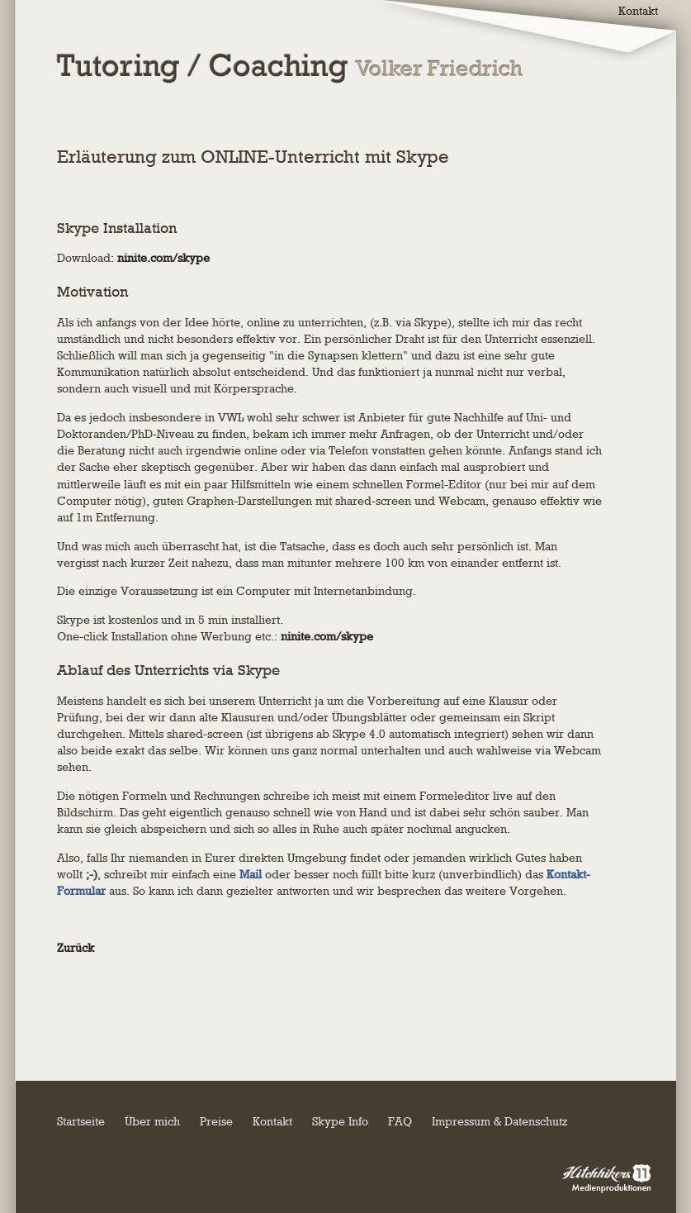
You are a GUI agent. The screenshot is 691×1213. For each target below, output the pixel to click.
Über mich (152, 1122)
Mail (250, 875)
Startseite (81, 1122)
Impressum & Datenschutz (499, 1122)
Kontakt (272, 1122)
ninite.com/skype (163, 258)
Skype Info (340, 1122)
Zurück (75, 948)
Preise (216, 1122)
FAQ (400, 1122)
